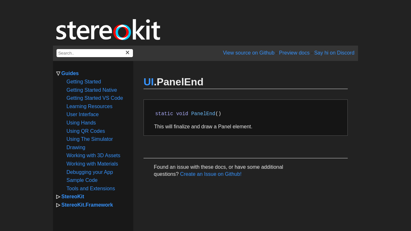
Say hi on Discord (334, 53)
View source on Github (249, 53)
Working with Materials (92, 164)
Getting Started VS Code (94, 98)
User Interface (82, 114)
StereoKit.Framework (87, 205)
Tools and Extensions (90, 188)
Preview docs (294, 53)
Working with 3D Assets (93, 155)
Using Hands (81, 122)
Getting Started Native (91, 90)
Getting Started (83, 81)
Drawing (75, 147)
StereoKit (72, 196)
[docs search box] (95, 53)
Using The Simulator (89, 139)
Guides (70, 73)
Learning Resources (89, 106)
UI (149, 82)
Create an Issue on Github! (210, 174)
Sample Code (82, 180)
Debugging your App (89, 172)
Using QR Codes (85, 131)
